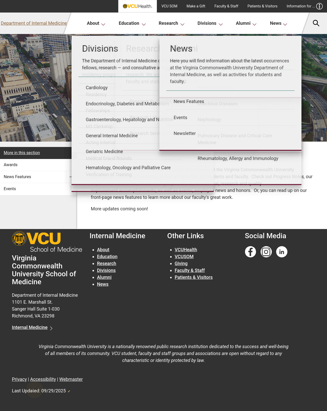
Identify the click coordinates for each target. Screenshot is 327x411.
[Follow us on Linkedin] (281, 252)
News (279, 23)
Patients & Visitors (263, 6)
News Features (17, 176)
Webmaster (71, 379)
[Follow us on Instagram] (266, 252)
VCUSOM (184, 256)
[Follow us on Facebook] (250, 252)
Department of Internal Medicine (34, 23)
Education (132, 23)
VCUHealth (186, 249)
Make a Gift (195, 6)
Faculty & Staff (226, 6)
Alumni (246, 23)
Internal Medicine (30, 327)
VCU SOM (169, 6)
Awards (11, 164)
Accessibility (43, 379)
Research (172, 23)
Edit (69, 389)
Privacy (19, 379)
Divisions (210, 23)
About (96, 23)
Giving (181, 263)
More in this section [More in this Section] (22, 152)
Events (10, 188)
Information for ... (305, 6)
